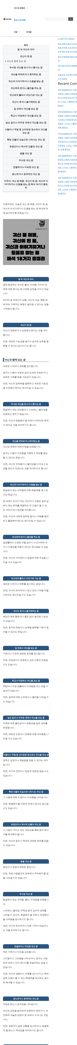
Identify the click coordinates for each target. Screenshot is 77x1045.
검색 (70, 19)
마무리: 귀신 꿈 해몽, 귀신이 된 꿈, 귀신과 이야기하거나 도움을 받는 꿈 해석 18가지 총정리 (26, 184)
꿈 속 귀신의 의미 (25, 49)
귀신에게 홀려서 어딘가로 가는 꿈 (25, 94)
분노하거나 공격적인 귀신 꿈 (26, 173)
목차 (26, 45)
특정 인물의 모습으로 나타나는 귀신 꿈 (26, 139)
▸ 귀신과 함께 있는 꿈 (15, 60)
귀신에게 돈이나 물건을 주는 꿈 (26, 88)
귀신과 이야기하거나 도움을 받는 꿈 (26, 81)
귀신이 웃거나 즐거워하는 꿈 (26, 101)
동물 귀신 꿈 (26, 153)
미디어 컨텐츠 (22, 8)
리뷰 (18, 32)
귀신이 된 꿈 (26, 56)
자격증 (28, 32)
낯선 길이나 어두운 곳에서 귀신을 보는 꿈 (26, 122)
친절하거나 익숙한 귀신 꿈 (26, 167)
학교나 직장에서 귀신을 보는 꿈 (26, 115)
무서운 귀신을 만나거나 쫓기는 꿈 (25, 67)
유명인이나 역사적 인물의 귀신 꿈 (25, 146)
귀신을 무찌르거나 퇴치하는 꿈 (26, 74)
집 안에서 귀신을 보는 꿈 (26, 108)
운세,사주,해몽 (22, 20)
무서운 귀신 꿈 (26, 160)
